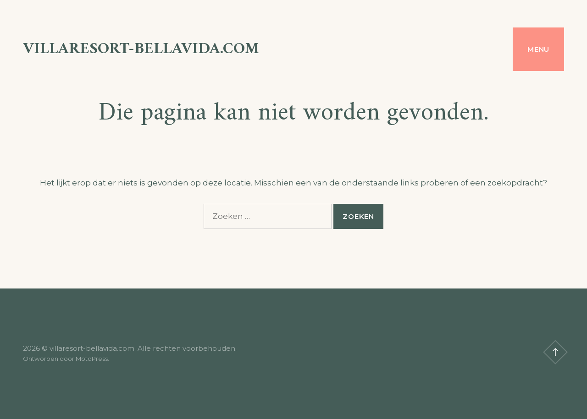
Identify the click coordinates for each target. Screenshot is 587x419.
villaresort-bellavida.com (141, 49)
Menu (538, 49)
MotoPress (92, 358)
